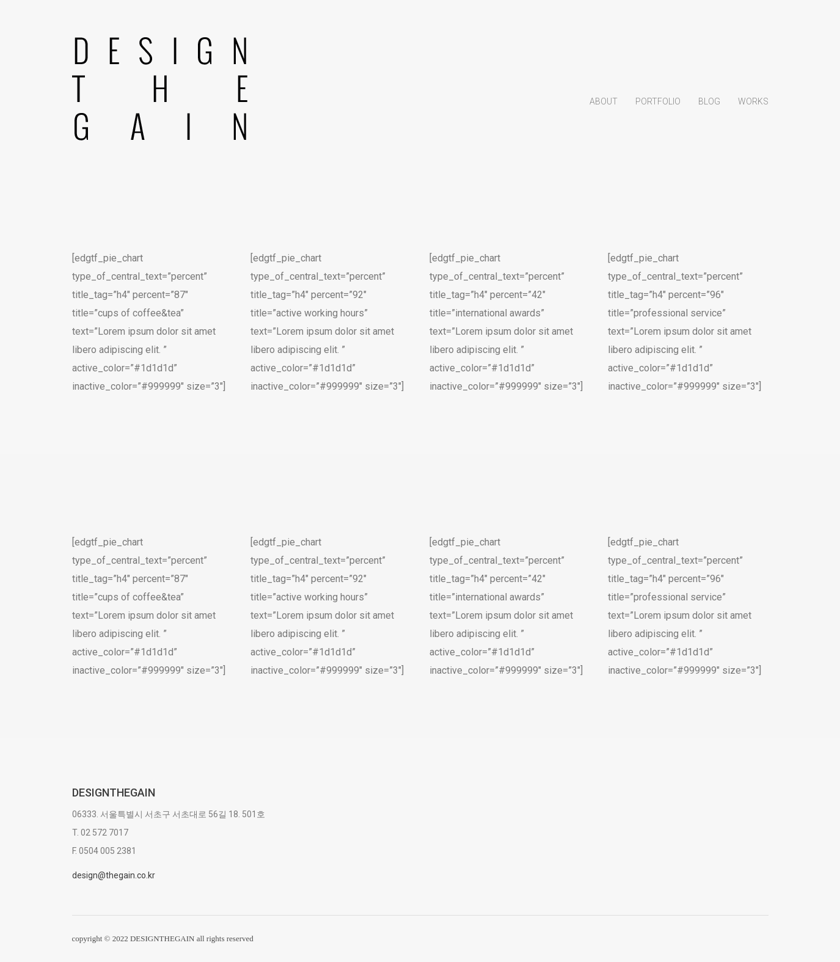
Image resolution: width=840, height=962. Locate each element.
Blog (709, 103)
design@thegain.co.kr (113, 875)
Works (753, 103)
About (604, 103)
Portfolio (658, 103)
